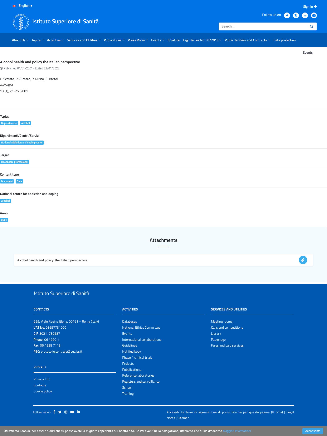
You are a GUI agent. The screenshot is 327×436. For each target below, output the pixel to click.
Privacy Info (42, 388)
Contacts (40, 394)
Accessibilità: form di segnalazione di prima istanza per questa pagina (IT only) (225, 421)
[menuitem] (20, 40)
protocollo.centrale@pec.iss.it (61, 360)
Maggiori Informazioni (237, 431)
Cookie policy (43, 400)
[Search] (263, 26)
